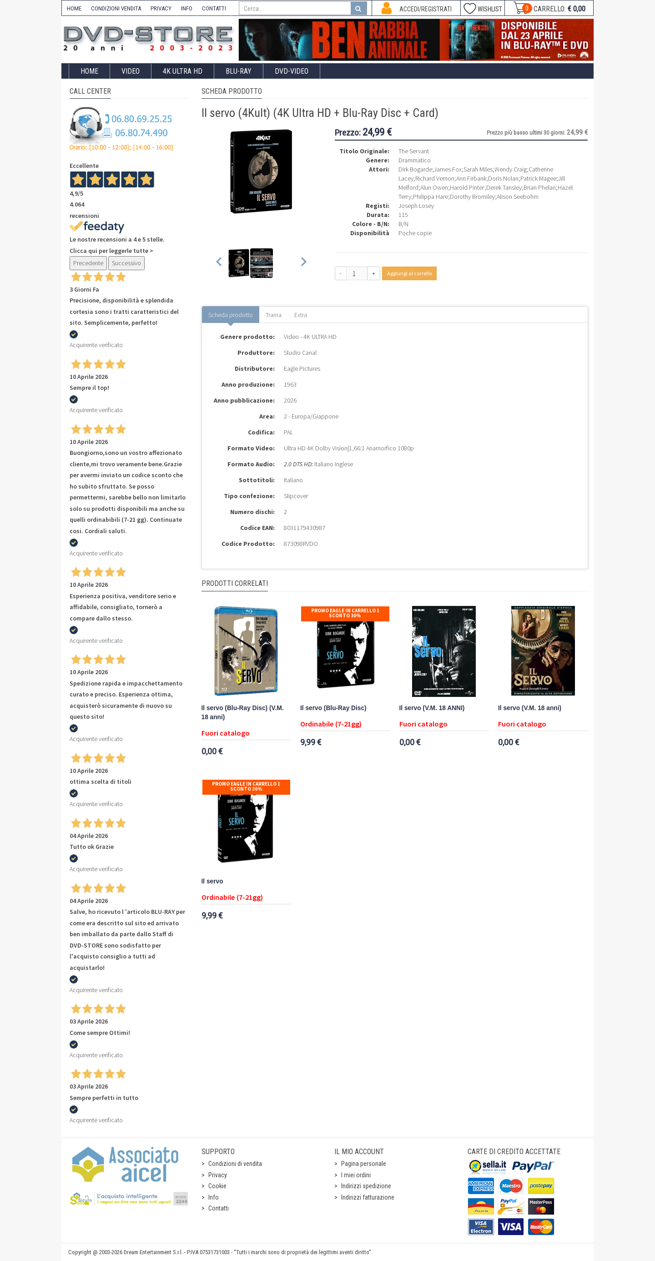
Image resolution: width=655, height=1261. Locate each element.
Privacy (217, 1175)
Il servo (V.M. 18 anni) (529, 708)
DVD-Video (291, 71)
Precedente (88, 263)
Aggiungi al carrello (409, 273)
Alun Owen (434, 187)
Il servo (212, 881)
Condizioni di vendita (235, 1163)
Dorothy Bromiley (472, 196)
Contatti (218, 1208)
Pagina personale (363, 1163)
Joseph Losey (416, 206)
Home (89, 71)
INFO (186, 8)
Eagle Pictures (302, 368)
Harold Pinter (467, 187)
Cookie (217, 1186)
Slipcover (296, 496)
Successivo (126, 263)
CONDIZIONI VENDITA (116, 8)
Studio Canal (300, 352)
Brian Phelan (540, 187)
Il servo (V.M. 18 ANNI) (432, 708)
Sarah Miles (478, 169)
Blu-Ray (239, 71)
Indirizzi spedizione (366, 1186)
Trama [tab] (274, 315)
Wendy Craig (510, 169)
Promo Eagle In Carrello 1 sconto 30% (345, 613)
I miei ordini (356, 1175)
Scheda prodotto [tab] (230, 315)
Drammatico (414, 160)
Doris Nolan (503, 178)
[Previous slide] (219, 263)
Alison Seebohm (518, 196)
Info (213, 1197)
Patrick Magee (538, 178)
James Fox (448, 169)
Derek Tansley (504, 187)
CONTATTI (214, 8)
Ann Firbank (471, 178)
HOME (74, 8)
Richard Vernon (434, 178)
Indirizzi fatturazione (367, 1197)
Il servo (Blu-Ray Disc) (333, 708)
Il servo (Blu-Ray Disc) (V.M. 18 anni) (243, 713)
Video (130, 71)
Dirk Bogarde (415, 169)
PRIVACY (161, 8)
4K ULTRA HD (182, 71)
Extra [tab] (300, 315)
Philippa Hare (430, 196)
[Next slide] (303, 263)
